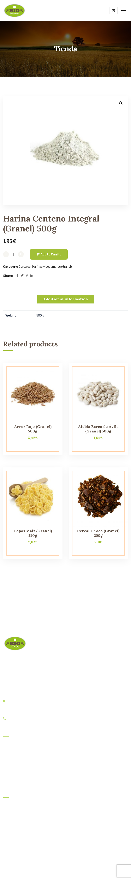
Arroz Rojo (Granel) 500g (33, 428)
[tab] (65, 299)
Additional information (65, 299)
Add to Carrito (51, 254)
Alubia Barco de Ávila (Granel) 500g (98, 428)
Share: (8, 275)
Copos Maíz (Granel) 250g (33, 533)
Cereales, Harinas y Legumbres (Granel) (45, 266)
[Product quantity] (13, 254)
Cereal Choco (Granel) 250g (98, 533)
